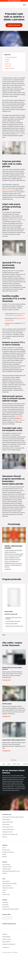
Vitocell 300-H (9, 320)
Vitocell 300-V (18, 315)
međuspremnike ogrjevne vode (16, 219)
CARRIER (15, 952)
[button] (14, 760)
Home (3, 764)
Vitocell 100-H (21, 318)
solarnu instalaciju (20, 133)
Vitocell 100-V (10, 315)
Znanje (8, 764)
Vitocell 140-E (19, 416)
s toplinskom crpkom (17, 420)
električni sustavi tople (8, 190)
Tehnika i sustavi (16, 764)
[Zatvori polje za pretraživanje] (20, 4)
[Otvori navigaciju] (24, 5)
